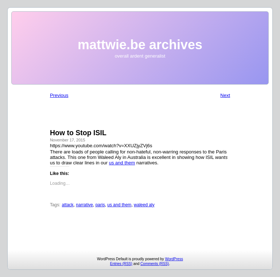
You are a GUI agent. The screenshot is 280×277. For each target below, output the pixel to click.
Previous (59, 95)
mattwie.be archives (140, 44)
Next (225, 95)
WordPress (174, 259)
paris (100, 204)
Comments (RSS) (154, 264)
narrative (84, 204)
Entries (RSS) (121, 264)
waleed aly (144, 204)
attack (68, 204)
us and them (122, 162)
